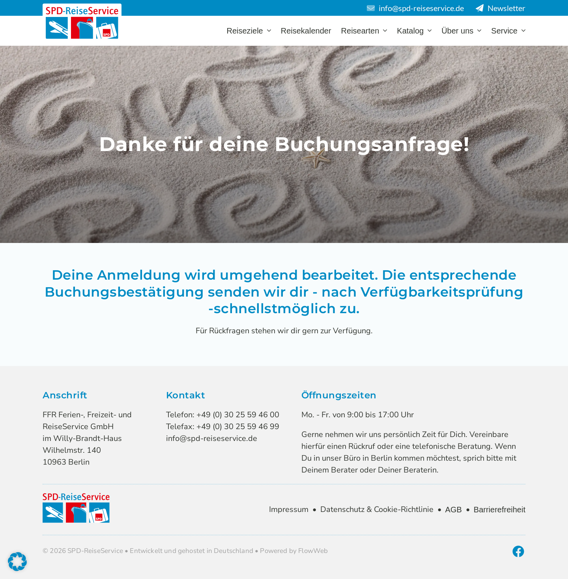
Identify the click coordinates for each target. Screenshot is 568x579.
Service (508, 31)
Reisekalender (306, 30)
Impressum (288, 509)
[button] (17, 561)
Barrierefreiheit (499, 509)
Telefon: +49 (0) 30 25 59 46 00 (222, 414)
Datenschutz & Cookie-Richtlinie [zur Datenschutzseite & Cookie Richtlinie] (376, 509)
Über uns (461, 31)
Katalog (414, 31)
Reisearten (364, 31)
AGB (453, 509)
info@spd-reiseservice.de (211, 438)
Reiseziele (248, 31)
